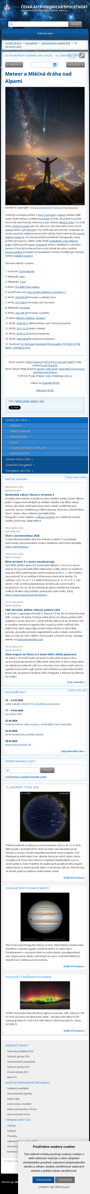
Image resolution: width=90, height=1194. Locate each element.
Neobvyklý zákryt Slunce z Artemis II (29, 494)
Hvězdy (11, 1125)
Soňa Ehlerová (12, 531)
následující (74, 64)
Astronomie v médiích (19, 1104)
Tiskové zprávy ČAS (18, 1056)
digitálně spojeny (23, 255)
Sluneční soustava (17, 1146)
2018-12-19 (22, 333)
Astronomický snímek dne (55, 43)
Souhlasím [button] (43, 1180)
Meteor (34, 401)
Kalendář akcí (15, 692)
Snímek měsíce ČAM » (19, 459)
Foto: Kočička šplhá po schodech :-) (46, 292)
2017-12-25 (22, 328)
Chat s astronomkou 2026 (22, 535)
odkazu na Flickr (45, 517)
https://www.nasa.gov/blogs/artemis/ (26, 595)
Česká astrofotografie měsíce (27, 888)
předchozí (15, 64)
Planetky (12, 1136)
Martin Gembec (13, 490)
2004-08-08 (22, 338)
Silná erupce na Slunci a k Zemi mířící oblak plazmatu (40, 654)
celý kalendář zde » (73, 751)
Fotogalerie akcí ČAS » (19, 470)
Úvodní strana (13, 43)
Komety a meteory (17, 1151)
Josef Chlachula (49, 365)
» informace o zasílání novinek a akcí (25, 776)
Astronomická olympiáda (21, 1061)
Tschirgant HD (26, 271)
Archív (14, 442)
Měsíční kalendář (20, 431)
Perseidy (25, 307)
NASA (41, 375)
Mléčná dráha (22, 401)
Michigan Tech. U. (63, 375)
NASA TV (12, 1077)
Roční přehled (18, 437)
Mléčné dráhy (67, 222)
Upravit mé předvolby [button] (54, 1187)
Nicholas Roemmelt (41, 207)
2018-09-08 (21, 297)
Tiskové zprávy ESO (18, 1066)
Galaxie (11, 1130)
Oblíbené (15, 425)
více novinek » (76, 682)
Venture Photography (65, 207)
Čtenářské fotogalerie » (20, 465)
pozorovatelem (13, 252)
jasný (32, 244)
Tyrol (22, 281)
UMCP (71, 362)
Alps (22, 276)
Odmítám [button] (65, 1180)
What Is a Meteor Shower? (31, 318)
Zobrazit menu (45, 33)
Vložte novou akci (77, 690)
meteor (9, 229)
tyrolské (44, 218)
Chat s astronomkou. (17, 546)
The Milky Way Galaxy (27, 287)
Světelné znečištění (18, 1088)
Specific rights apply (47, 368)
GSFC (49, 375)
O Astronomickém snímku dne (28, 448)
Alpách (62, 215)
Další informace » (74, 877)
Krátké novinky (16, 479)
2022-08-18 (21, 312)
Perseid (30, 229)
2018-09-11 (22, 323)
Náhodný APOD (45, 390)
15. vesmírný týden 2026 (22, 787)
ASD (33, 375)
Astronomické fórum (18, 1114)
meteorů (19, 237)
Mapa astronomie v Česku (22, 1109)
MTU (47, 362)
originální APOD (51, 383)
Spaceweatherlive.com (30, 639)
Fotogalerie (31, 43)
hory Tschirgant (47, 215)
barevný (42, 244)
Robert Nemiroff (35, 362)
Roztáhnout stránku (74, 55)
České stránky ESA (17, 1072)
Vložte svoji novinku (76, 477)
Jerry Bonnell (59, 362)
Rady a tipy (13, 1098)
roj (22, 229)
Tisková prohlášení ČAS (20, 1051)
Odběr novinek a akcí (20, 761)
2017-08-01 (21, 302)
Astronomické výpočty (19, 1093)
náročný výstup (20, 226)
